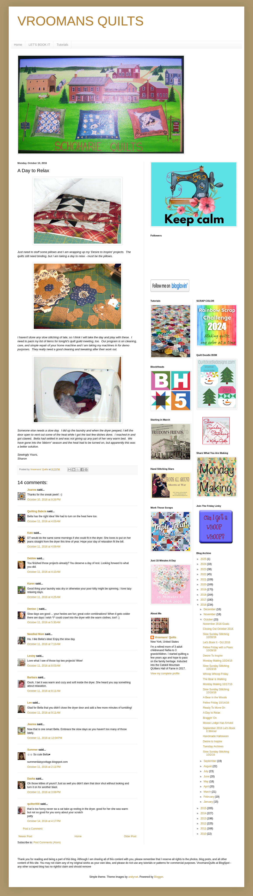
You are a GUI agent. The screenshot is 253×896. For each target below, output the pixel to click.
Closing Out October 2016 (218, 628)
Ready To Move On (214, 707)
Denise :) (32, 608)
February (209, 796)
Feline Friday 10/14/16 (216, 702)
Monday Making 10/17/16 (217, 684)
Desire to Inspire (212, 741)
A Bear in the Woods (215, 697)
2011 (203, 828)
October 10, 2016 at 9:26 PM (43, 499)
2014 (203, 813)
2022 (203, 574)
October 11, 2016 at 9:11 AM (43, 712)
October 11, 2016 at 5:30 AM (43, 622)
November (209, 614)
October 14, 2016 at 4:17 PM (43, 821)
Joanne (31, 489)
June (206, 776)
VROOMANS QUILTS (80, 21)
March (207, 791)
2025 (203, 559)
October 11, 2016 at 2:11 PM (43, 766)
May (206, 781)
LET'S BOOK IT (39, 44)
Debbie (31, 558)
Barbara (32, 677)
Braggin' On (210, 717)
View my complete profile (164, 673)
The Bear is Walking (214, 679)
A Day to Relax (211, 712)
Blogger (158, 876)
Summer (32, 749)
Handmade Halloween (216, 736)
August (207, 766)
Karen (31, 583)
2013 (203, 818)
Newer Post (25, 836)
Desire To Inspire (212, 655)
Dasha (31, 778)
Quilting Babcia (36, 511)
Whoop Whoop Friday (215, 673)
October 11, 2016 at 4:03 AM (43, 521)
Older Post (130, 836)
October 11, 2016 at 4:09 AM (43, 546)
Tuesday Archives (213, 746)
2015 (203, 808)
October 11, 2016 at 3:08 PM (43, 792)
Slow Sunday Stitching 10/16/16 (216, 691)
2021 (203, 579)
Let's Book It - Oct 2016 (216, 642)
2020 (203, 584)
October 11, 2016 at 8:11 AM (43, 690)
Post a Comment (32, 828)
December (209, 609)
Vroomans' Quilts (165, 637)
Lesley (31, 655)
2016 (203, 604)
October (208, 619)
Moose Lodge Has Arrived (218, 722)
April (206, 786)
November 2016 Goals (216, 623)
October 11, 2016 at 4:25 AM (43, 597)
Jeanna (31, 724)
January (208, 801)
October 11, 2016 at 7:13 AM (43, 644)
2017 (203, 599)
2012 (203, 823)
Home (18, 44)
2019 (203, 589)
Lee (29, 702)
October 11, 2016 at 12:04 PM (44, 737)
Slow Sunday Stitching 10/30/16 (216, 636)
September (210, 761)
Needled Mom (35, 634)
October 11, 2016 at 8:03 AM (43, 665)
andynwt (133, 876)
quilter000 (33, 803)
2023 (203, 569)
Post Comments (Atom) (47, 842)
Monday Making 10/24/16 (217, 660)
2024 (203, 564)
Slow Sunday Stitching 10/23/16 (216, 667)
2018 (203, 594)
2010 (203, 833)
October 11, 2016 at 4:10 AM (43, 571)
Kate (30, 532)
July (206, 771)
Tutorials (62, 44)
